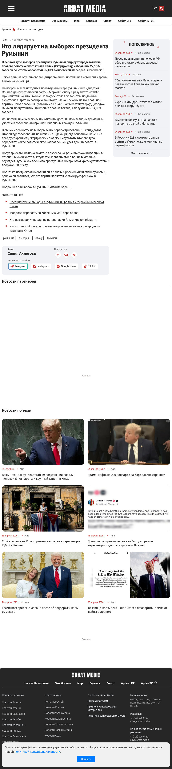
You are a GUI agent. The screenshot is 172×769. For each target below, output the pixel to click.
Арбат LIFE (124, 21)
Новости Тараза (11, 730)
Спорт (107, 21)
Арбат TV (146, 21)
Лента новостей (54, 701)
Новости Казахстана (32, 21)
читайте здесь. (60, 187)
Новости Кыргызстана (58, 718)
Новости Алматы (12, 702)
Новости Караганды (14, 725)
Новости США (53, 735)
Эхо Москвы (59, 21)
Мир (77, 21)
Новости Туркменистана (59, 724)
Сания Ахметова (22, 253)
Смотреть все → (141, 153)
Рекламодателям (97, 701)
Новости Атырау (11, 742)
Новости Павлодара (14, 736)
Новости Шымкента (13, 713)
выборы (24, 238)
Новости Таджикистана (58, 730)
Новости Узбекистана (57, 713)
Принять (86, 759)
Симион (52, 238)
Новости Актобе (11, 719)
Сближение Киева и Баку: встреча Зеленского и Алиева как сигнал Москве (138, 84)
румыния (8, 238)
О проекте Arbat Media (100, 695)
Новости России (54, 707)
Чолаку (38, 238)
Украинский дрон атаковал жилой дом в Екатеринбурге (138, 104)
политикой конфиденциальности (37, 751)
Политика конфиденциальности (106, 715)
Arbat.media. (94, 70)
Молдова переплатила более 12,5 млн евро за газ (44, 213)
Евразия (91, 21)
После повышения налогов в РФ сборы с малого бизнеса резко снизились (137, 62)
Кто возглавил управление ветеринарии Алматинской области (53, 220)
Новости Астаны (11, 708)
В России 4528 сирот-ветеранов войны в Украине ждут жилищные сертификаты (138, 141)
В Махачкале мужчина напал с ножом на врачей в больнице (136, 121)
